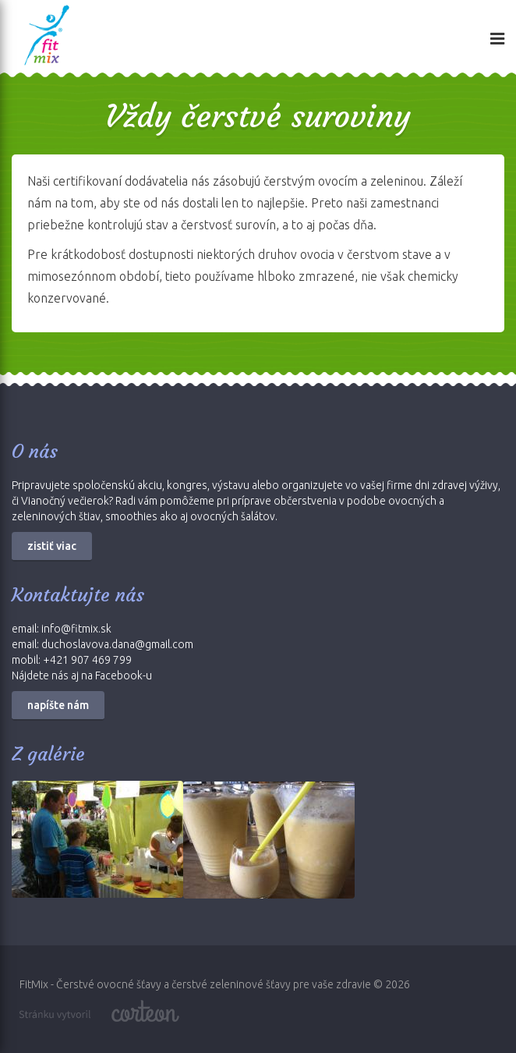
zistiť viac (51, 546)
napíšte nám (58, 705)
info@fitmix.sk (76, 628)
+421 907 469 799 (87, 660)
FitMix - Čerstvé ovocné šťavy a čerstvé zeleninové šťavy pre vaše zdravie (195, 984)
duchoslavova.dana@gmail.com (117, 644)
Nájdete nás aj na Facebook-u (82, 675)
